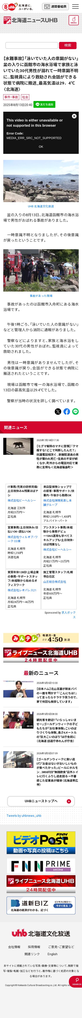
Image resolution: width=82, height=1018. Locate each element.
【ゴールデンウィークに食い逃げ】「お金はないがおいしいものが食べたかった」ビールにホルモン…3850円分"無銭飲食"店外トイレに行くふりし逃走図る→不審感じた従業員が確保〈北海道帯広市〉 (57, 772)
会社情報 (14, 947)
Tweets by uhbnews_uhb (24, 815)
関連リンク (32, 954)
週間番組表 (55, 6)
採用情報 (34, 947)
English (53, 954)
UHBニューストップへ (41, 801)
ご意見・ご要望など (61, 947)
